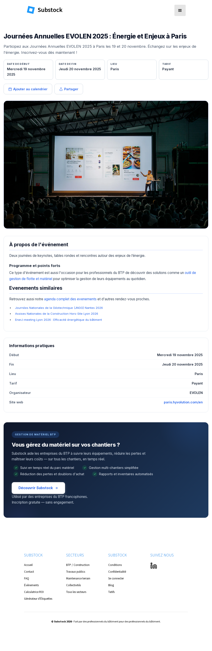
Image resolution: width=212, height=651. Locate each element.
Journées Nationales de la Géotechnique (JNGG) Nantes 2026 (59, 308)
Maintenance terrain (78, 578)
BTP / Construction (78, 565)
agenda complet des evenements (70, 299)
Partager (68, 89)
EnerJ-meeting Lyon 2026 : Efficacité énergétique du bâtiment (58, 319)
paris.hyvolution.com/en (183, 402)
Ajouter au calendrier (27, 89)
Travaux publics (75, 572)
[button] (180, 10)
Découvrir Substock (38, 488)
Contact (29, 572)
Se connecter (116, 578)
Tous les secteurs (76, 592)
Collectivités (73, 585)
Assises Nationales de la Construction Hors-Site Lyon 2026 (56, 313)
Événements (31, 585)
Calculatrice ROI (34, 592)
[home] (48, 9)
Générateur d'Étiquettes (38, 599)
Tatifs (111, 592)
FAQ (26, 578)
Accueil (28, 565)
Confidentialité (117, 572)
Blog (111, 585)
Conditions (115, 565)
